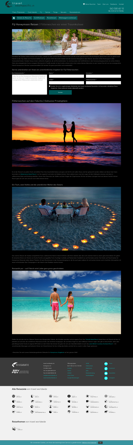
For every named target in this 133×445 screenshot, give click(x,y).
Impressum (89, 368)
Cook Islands (32, 12)
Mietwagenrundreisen (67, 18)
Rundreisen (51, 18)
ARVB (87, 363)
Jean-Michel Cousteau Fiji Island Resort (101, 344)
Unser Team (70, 375)
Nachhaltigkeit (90, 375)
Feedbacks (113, 4)
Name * (51, 73)
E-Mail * (51, 79)
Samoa (47, 12)
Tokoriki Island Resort (92, 339)
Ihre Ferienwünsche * (18, 73)
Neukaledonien (75, 12)
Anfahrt (69, 373)
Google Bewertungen (73, 377)
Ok (100, 442)
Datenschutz (89, 365)
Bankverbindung (90, 373)
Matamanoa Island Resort (29, 174)
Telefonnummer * (91, 79)
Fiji (41, 12)
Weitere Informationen (89, 442)
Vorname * (89, 73)
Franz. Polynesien (18, 12)
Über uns (106, 4)
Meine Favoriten (90, 4)
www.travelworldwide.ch (50, 377)
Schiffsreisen (39, 18)
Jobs (87, 370)
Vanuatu (63, 12)
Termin (69, 370)
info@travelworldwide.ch (50, 375)
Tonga (55, 12)
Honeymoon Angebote (57, 352)
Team (99, 4)
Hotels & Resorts (24, 18)
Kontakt (121, 4)
